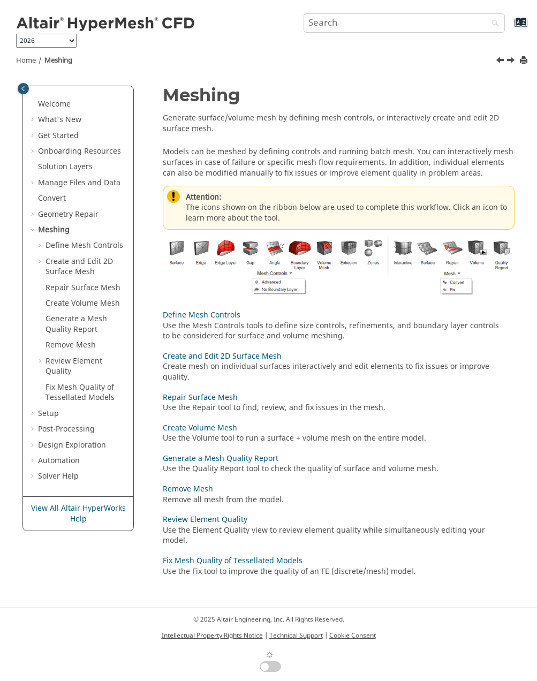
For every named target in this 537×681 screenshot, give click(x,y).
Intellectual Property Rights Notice (212, 635)
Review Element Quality (74, 366)
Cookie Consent (352, 635)
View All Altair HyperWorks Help (78, 514)
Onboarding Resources (79, 151)
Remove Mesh (71, 345)
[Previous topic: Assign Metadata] (501, 61)
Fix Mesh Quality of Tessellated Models (80, 393)
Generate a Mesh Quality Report (76, 324)
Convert (52, 198)
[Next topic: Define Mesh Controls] (512, 61)
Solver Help (58, 476)
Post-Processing (66, 429)
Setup (48, 413)
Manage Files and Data (79, 182)
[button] (33, 104)
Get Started (58, 135)
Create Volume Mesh (83, 303)
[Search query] (404, 23)
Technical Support (296, 635)
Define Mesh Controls (84, 245)
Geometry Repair (68, 214)
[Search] (493, 23)
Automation (59, 460)
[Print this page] (524, 61)
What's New (59, 119)
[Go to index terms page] (509, 27)
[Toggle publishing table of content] (23, 88)
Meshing (58, 60)
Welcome (54, 104)
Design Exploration (72, 445)
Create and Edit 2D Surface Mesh (79, 267)
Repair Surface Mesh (83, 287)
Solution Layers (65, 166)
